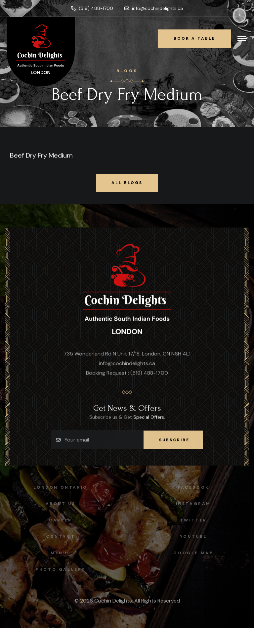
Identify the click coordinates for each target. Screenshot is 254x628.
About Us (58, 503)
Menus (58, 553)
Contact (58, 536)
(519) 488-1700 (92, 8)
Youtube (195, 536)
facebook (196, 487)
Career (58, 520)
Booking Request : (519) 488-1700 (127, 373)
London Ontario (58, 487)
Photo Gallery (58, 569)
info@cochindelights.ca (153, 8)
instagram (195, 503)
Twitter (195, 520)
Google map (196, 553)
